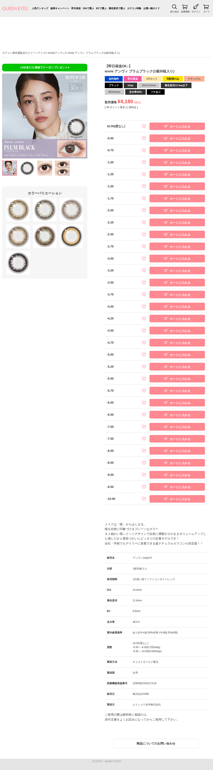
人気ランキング (40, 8)
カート (206, 11)
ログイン (196, 11)
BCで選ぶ (101, 8)
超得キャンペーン (59, 8)
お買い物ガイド (151, 8)
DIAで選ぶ (88, 8)
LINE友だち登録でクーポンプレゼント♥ (44, 67)
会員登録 (185, 11)
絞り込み (174, 11)
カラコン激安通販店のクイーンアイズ (24, 52)
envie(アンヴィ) (57, 52)
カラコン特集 (134, 8)
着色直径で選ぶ (117, 8)
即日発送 (76, 8)
